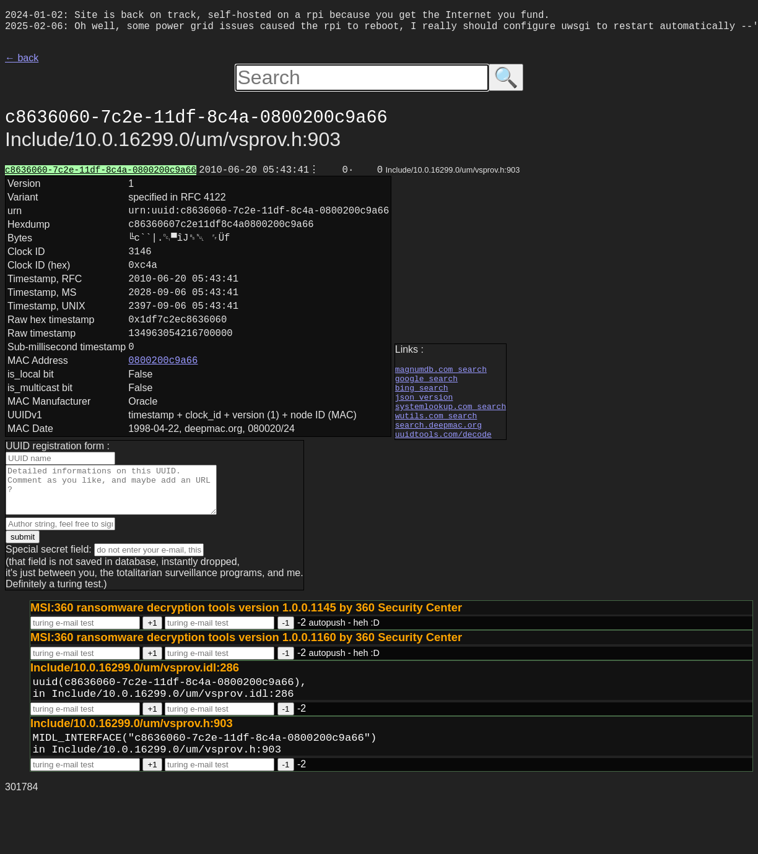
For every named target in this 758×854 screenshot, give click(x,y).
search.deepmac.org (438, 459)
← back (21, 63)
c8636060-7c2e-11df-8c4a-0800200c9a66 (100, 177)
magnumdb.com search (441, 393)
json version (424, 426)
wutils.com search (436, 448)
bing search (421, 415)
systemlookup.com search (450, 437)
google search (426, 404)
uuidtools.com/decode (443, 471)
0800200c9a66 (163, 396)
